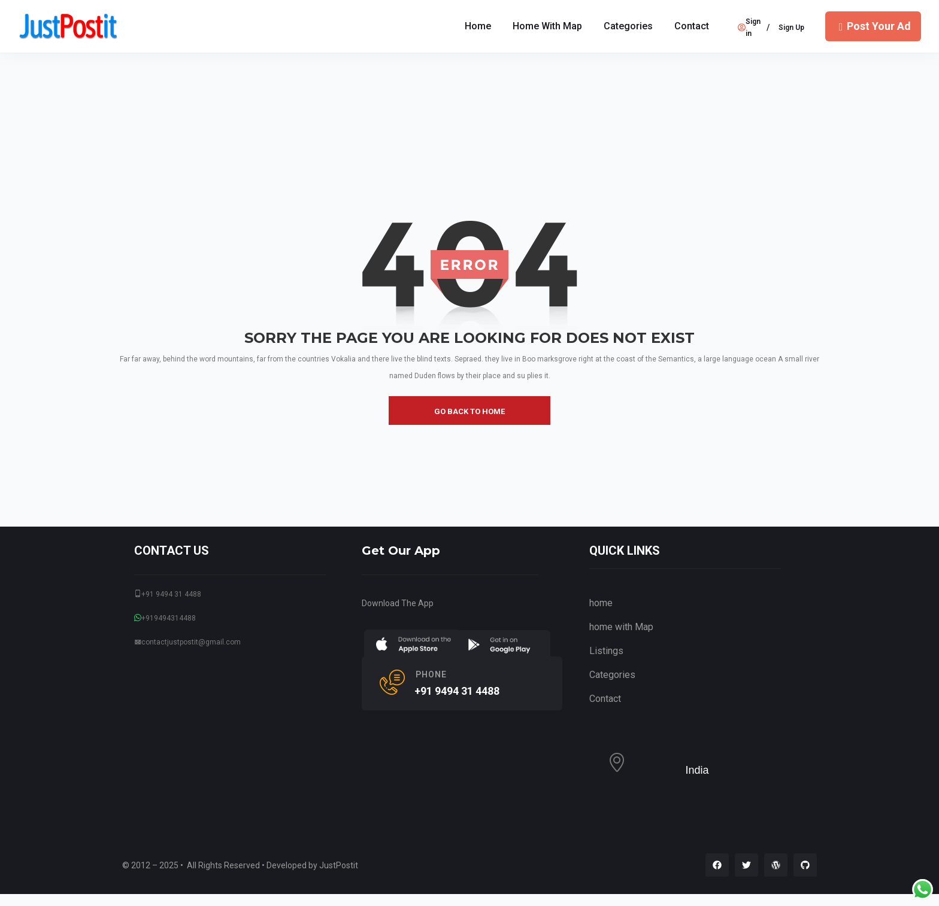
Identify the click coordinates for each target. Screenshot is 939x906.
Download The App (398, 603)
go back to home (469, 411)
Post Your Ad (873, 26)
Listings (606, 650)
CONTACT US (171, 550)
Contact (691, 26)
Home (478, 26)
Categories (628, 26)
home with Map (547, 26)
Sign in (749, 27)
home (601, 603)
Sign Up (791, 27)
